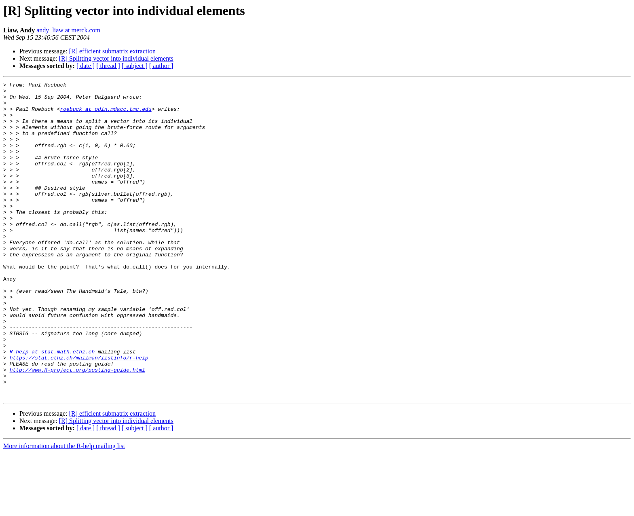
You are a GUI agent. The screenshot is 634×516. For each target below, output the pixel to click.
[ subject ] (135, 65)
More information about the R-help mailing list (64, 508)
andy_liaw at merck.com (68, 30)
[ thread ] (108, 65)
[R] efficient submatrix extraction (112, 51)
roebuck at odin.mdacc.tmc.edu (105, 114)
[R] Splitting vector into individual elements (116, 58)
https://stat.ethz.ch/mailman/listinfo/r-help (79, 413)
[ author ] (161, 65)
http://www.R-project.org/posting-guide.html (77, 427)
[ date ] (85, 65)
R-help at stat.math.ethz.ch (52, 406)
